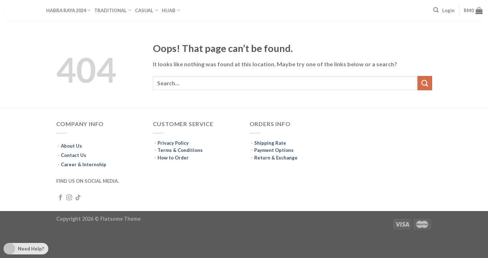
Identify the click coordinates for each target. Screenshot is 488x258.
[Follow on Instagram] (69, 198)
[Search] (436, 10)
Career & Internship (83, 164)
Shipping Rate (270, 143)
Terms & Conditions (180, 150)
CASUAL (146, 10)
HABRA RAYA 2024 (68, 10)
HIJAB (171, 10)
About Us (71, 146)
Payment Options (274, 150)
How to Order (173, 158)
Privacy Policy (173, 143)
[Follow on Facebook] (60, 198)
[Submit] (424, 83)
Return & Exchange (276, 158)
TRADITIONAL (112, 10)
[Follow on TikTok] (78, 198)
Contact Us (73, 155)
